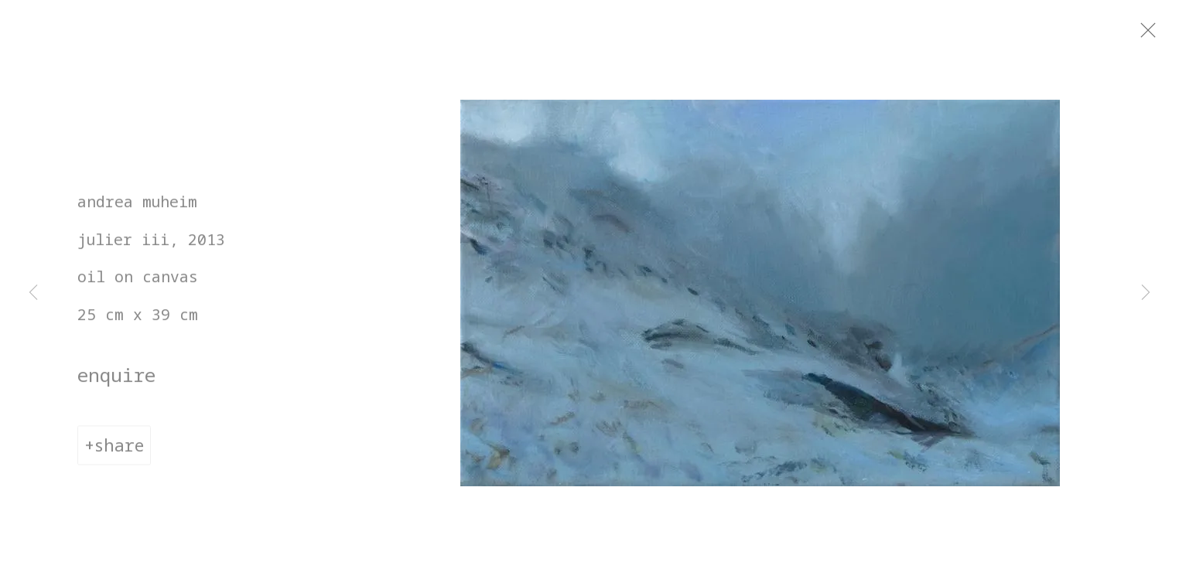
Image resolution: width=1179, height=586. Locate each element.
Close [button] (1162, 34)
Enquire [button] (116, 381)
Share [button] (119, 452)
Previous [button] (33, 293)
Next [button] (1145, 293)
